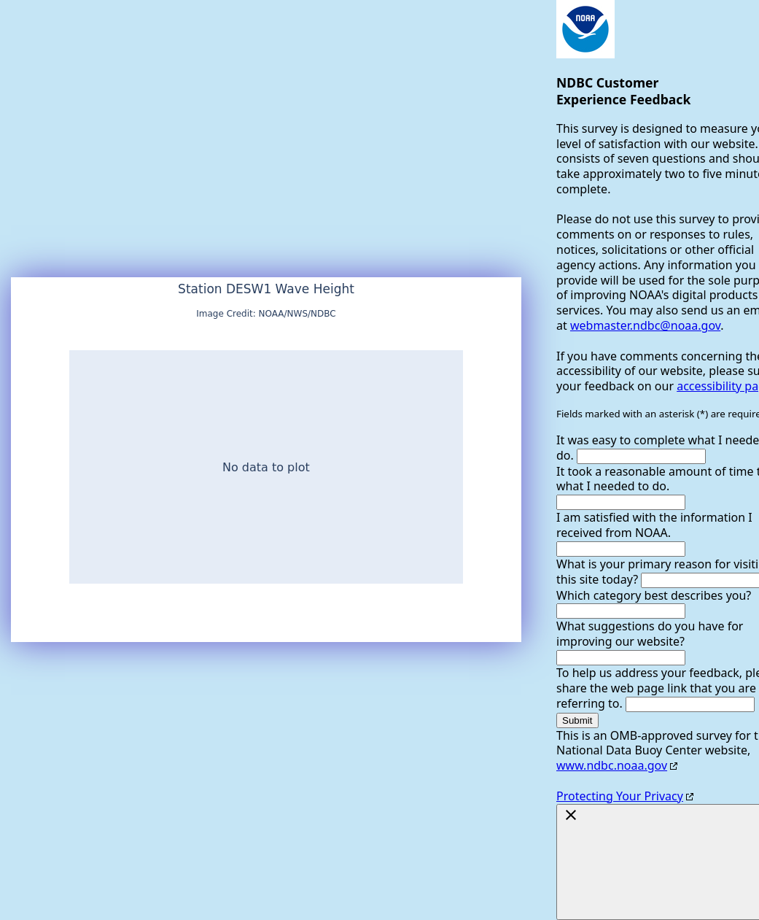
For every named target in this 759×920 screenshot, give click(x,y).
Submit (577, 720)
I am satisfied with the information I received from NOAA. (654, 525)
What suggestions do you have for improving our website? (649, 633)
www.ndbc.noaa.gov (611, 765)
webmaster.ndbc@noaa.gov (645, 325)
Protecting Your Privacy (619, 796)
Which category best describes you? (653, 595)
